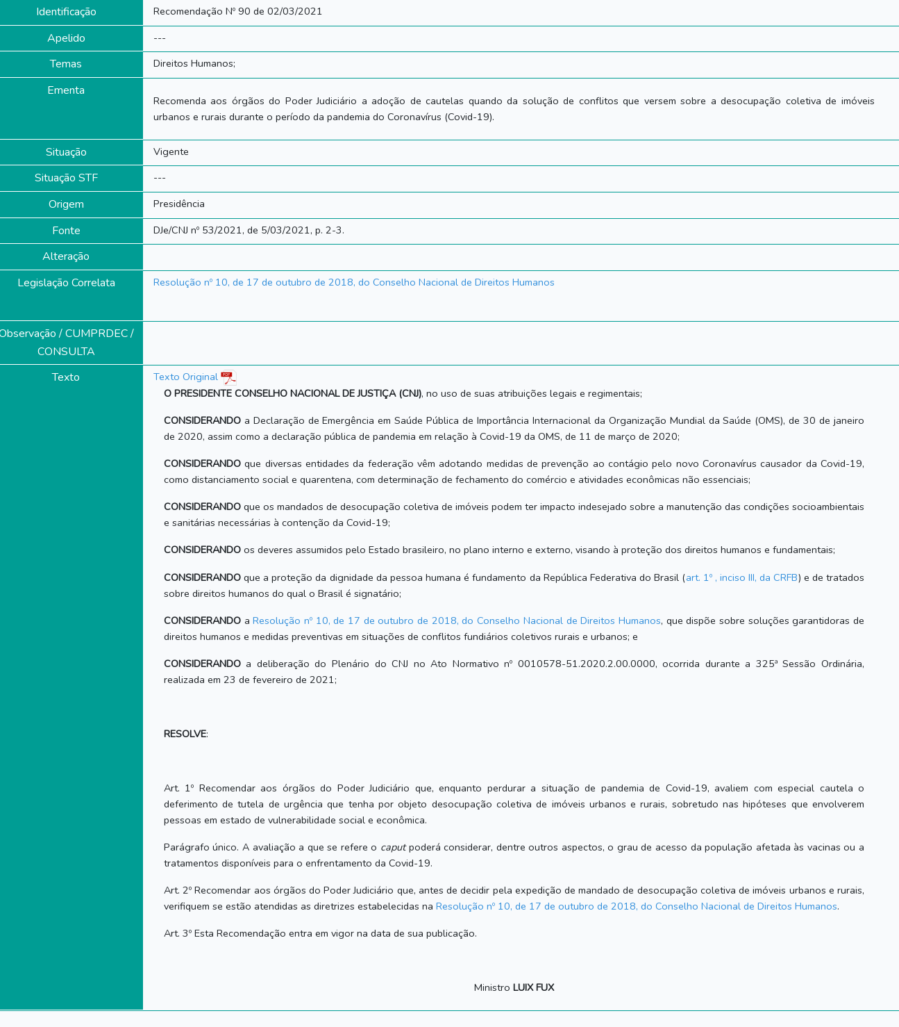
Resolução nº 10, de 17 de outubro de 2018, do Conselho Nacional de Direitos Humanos (354, 282)
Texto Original (185, 377)
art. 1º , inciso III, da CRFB (742, 577)
